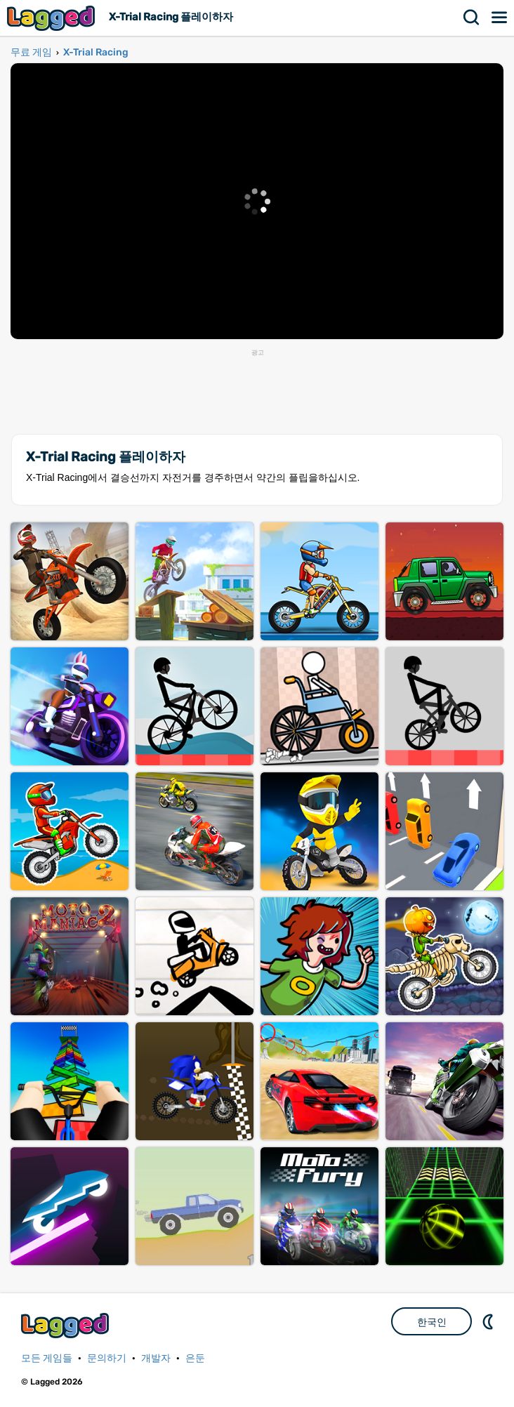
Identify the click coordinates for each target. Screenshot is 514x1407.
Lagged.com (66, 1325)
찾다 (472, 17)
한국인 (432, 1322)
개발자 (156, 1358)
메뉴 (500, 17)
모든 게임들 (46, 1358)
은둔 (195, 1358)
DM (489, 1321)
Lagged (52, 18)
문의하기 (106, 1358)
